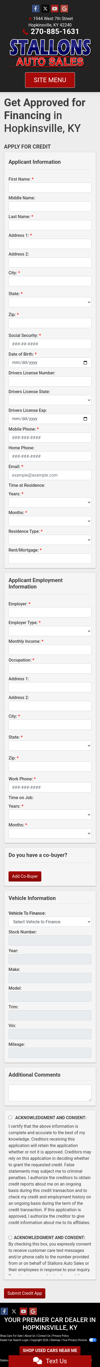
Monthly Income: (25, 641)
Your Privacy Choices (79, 1340)
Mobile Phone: (22, 429)
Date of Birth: (21, 354)
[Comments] (50, 1093)
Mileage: (17, 1044)
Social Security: (23, 335)
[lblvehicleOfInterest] (50, 922)
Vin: (12, 1025)
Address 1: (19, 235)
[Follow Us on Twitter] (45, 9)
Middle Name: (22, 197)
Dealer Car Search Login (14, 1340)
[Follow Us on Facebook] (35, 9)
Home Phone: (21, 447)
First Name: (20, 179)
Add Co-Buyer (25, 876)
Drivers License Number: (32, 372)
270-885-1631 (55, 31)
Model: (15, 988)
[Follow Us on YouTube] (54, 9)
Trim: (13, 1006)
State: (14, 293)
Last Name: (19, 216)
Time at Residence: (27, 485)
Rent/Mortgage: (24, 550)
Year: (13, 950)
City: (13, 272)
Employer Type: (23, 622)
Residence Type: (24, 531)
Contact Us (43, 1335)
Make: (14, 969)
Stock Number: (23, 932)
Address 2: (19, 254)
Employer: (18, 603)
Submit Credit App (24, 1293)
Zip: (12, 314)
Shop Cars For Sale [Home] (11, 1335)
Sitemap (55, 1340)
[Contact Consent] (10, 1237)
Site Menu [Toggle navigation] (50, 80)
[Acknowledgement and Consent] (10, 1117)
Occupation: (20, 660)
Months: (16, 512)
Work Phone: (21, 778)
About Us (30, 1335)
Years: (15, 493)
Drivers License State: (29, 391)
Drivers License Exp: (28, 410)
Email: (14, 466)
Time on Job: (21, 797)
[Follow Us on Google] (64, 9)
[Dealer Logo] (50, 53)
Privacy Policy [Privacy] (60, 1335)
